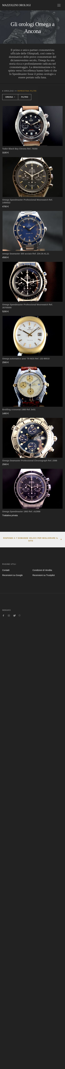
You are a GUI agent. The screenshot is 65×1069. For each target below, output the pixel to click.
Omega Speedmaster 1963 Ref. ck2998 (21, 511)
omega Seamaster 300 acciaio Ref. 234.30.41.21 (25, 253)
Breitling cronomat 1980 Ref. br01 (18, 409)
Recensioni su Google (12, 575)
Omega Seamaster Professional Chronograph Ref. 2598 (29, 460)
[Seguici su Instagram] (8, 615)
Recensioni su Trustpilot (43, 575)
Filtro (24, 97)
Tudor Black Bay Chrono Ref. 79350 (19, 149)
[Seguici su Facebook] (3, 615)
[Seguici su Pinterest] (19, 615)
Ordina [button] (9, 97)
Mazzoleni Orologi (16, 5)
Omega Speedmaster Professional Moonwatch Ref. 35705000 (27, 306)
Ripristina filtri (27, 91)
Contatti (5, 570)
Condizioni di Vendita (42, 570)
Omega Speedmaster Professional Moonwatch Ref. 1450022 (27, 201)
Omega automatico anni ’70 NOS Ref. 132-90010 (25, 358)
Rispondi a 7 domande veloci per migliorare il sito (30, 539)
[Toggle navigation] (59, 5)
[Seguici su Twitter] (14, 615)
